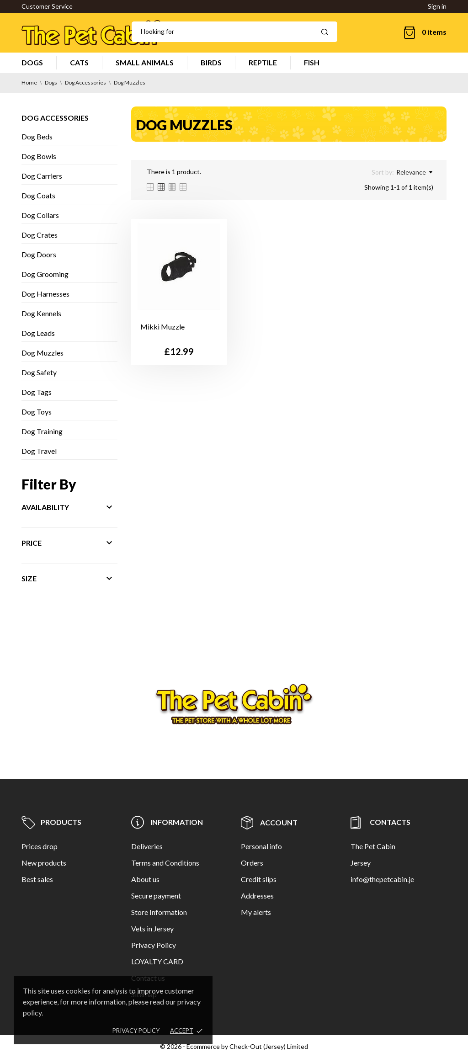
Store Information (159, 912)
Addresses (257, 895)
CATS (79, 62)
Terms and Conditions (165, 862)
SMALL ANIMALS (145, 62)
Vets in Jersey (152, 928)
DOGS (32, 62)
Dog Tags (36, 392)
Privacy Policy (153, 945)
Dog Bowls (38, 156)
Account (269, 822)
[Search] (234, 31)
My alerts (256, 912)
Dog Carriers (41, 175)
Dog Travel (39, 451)
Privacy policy (136, 1030)
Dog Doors (38, 254)
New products (43, 862)
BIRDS (211, 62)
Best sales (37, 879)
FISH (311, 62)
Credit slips (259, 879)
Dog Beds (37, 136)
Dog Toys (36, 411)
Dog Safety (39, 372)
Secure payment (156, 895)
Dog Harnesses (45, 293)
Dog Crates (39, 234)
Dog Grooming (45, 274)
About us (145, 879)
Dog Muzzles (42, 352)
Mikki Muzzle (162, 326)
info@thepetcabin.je (382, 879)
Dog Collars (40, 215)
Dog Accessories (55, 117)
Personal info (261, 846)
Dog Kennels (41, 313)
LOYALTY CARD (157, 961)
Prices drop (39, 846)
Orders (252, 862)
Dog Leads (38, 333)
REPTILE (263, 62)
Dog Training (42, 431)
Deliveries (147, 846)
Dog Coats (38, 195)
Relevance (414, 172)
